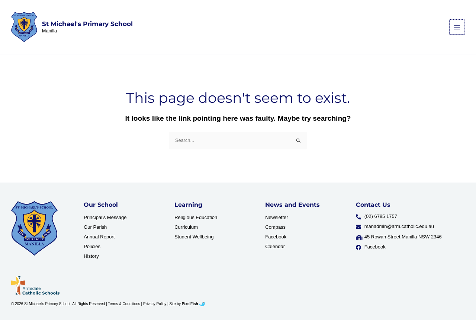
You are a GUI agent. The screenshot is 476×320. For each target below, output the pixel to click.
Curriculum (186, 227)
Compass (275, 227)
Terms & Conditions (124, 304)
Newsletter (276, 217)
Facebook (275, 237)
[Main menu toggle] (457, 27)
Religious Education (195, 217)
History (91, 256)
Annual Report (99, 237)
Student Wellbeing (193, 237)
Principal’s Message (105, 217)
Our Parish (95, 227)
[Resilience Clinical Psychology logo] (34, 228)
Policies (92, 246)
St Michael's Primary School (87, 24)
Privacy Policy (154, 304)
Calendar (275, 246)
